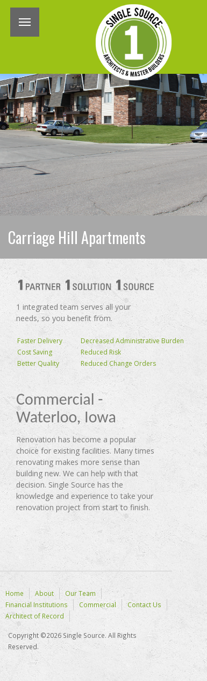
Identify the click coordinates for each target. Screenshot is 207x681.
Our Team (80, 593)
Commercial (97, 604)
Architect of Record (34, 615)
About (44, 593)
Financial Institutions (36, 604)
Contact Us (144, 604)
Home (14, 593)
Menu (24, 22)
